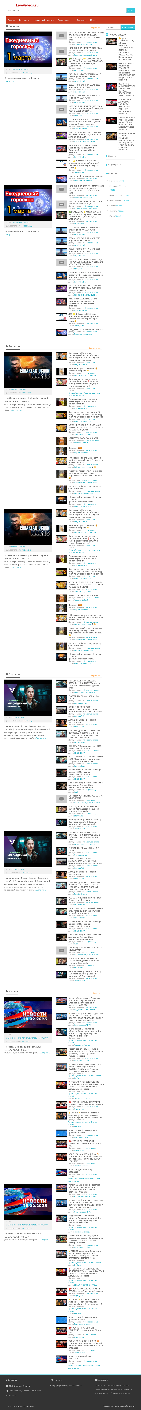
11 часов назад (91, 1135)
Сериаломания (80, 703)
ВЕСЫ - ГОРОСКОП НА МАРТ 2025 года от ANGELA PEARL (84, 96)
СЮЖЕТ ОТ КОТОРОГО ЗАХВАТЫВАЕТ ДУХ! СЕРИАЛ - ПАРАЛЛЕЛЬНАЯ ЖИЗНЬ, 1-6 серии (85, 709)
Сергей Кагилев (81, 452)
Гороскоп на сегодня (20, 69)
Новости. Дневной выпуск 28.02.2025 (23, 1046)
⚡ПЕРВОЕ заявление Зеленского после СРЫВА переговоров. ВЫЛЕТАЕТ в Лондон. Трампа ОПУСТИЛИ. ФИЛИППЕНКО (84, 1068)
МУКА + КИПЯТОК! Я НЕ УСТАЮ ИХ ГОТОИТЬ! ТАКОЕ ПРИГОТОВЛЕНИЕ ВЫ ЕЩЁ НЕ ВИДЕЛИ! (85, 427)
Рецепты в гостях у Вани (85, 375)
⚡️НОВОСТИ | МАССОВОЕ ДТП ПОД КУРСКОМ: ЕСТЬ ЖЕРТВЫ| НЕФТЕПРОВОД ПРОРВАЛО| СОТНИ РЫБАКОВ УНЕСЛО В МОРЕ (85, 1017)
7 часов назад (90, 68)
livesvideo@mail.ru (22, 1386)
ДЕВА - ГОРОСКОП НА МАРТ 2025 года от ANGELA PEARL (84, 86)
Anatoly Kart (79, 70)
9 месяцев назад (91, 750)
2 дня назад (89, 362)
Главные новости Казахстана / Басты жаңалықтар (27, 1038)
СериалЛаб (79, 716)
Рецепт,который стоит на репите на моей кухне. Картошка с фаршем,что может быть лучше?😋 (85, 474)
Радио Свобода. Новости (85, 1009)
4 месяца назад (91, 480)
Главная (11, 20)
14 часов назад (91, 78)
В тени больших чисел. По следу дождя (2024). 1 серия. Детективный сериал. (84, 772)
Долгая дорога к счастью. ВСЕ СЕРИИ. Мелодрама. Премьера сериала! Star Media (83, 808)
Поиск (130, 10)
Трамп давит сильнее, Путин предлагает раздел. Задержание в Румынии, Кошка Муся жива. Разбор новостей (85, 1052)
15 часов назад (91, 170)
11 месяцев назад (92, 440)
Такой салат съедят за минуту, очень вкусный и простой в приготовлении (84, 401)
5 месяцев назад (91, 690)
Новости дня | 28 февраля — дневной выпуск (82, 1131)
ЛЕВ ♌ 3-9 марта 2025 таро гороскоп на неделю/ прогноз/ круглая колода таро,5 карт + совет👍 (83, 164)
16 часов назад (91, 139)
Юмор (93, 20)
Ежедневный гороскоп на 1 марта (22, 78)
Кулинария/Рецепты (44, 20)
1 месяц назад (90, 432)
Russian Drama (80, 742)
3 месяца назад (91, 776)
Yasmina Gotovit (81, 442)
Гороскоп (116, 181)
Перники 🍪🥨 (75, 448)
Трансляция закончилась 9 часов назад (82, 1041)
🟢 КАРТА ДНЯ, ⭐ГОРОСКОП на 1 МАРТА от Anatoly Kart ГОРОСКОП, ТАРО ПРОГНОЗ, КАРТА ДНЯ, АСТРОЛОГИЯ (85, 62)
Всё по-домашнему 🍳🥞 (85, 467)
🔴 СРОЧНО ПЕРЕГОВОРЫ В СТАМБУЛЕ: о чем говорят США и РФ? (84, 1143)
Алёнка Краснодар (19, 389)
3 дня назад (89, 388)
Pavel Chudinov (80, 128)
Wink (76, 792)
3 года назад (90, 813)
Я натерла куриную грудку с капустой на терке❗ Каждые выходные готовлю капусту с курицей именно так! (83, 382)
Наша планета (118, 195)
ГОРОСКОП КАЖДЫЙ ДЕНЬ (85, 141)
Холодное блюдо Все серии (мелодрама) (82, 720)
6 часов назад (26, 73)
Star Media (78, 816)
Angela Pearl (79, 81)
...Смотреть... (9, 81)
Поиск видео (127, 27)
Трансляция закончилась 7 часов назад (82, 1094)
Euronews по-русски (83, 1137)
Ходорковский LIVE (82, 1025)
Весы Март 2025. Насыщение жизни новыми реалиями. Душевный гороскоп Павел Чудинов (82, 149)
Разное (115, 205)
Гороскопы (62, 1385)
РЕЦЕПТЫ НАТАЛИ (81, 364)
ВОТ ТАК (77, 1126)
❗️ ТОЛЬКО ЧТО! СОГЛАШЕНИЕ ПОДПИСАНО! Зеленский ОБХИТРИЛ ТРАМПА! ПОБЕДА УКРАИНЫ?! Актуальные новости (86, 1085)
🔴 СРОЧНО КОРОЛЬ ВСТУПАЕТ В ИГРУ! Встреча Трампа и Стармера (85, 1103)
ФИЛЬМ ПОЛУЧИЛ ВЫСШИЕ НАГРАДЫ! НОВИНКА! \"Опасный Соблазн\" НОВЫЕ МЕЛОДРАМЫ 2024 (84, 684)
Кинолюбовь (80, 766)
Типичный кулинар (82, 434)
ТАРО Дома (79, 172)
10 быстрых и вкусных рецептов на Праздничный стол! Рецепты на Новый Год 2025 (85, 460)
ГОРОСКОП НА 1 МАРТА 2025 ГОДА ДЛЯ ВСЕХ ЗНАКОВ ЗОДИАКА (85, 49)
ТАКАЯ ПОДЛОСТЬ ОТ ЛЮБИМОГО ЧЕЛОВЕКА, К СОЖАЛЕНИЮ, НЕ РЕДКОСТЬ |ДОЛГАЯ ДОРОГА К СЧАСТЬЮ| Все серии (85, 734)
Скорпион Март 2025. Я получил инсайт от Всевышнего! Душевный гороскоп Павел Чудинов (85, 121)
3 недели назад (91, 740)
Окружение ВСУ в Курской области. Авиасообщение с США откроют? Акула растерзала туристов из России (84, 1032)
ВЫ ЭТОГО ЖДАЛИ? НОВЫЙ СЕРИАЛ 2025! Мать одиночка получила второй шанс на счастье (85, 759)
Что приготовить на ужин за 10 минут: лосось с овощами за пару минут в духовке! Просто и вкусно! (86, 414)
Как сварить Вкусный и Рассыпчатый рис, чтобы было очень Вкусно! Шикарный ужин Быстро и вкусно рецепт (84, 356)
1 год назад (89, 373)
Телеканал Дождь (82, 1045)
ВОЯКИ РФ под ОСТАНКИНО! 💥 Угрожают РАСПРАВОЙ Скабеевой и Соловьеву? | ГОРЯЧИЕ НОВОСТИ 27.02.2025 (85, 1157)
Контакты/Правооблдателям (123, 1406)
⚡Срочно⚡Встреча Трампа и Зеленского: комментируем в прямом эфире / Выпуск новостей (85, 1115)
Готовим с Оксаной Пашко (85, 482)
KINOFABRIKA (79, 753)
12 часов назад (91, 113)
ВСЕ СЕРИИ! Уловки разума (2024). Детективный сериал (85, 747)
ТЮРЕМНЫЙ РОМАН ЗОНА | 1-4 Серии (83, 697)
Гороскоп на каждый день (85, 55)
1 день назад (90, 800)
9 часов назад (90, 42)
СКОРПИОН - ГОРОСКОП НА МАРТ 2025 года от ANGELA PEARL (84, 75)
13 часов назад (91, 52)
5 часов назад (90, 1007)
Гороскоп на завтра (83, 44)
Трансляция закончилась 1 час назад (84, 1075)
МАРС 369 (78, 115)
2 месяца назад (91, 464)
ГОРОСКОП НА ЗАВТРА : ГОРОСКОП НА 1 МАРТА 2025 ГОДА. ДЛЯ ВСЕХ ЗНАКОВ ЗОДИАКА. (85, 134)
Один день (79, 1109)
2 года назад (26, 393)
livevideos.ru (102, 1380)
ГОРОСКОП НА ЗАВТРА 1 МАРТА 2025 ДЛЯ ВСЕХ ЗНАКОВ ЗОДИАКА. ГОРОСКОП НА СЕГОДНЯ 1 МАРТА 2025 (86, 36)
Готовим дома (80, 408)
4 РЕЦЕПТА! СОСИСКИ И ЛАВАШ (83, 438)
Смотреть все (95, 28)
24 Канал (78, 1078)
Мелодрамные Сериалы (84, 692)
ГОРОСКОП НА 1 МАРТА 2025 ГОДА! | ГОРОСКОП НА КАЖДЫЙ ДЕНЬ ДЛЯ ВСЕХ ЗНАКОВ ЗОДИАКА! (86, 108)
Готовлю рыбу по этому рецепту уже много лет (84, 487)
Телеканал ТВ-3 (17, 717)
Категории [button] (24, 20)
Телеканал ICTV (81, 1165)
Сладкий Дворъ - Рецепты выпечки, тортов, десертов (84, 394)
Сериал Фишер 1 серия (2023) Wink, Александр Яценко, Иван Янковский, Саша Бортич (85, 785)
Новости (97, 993)
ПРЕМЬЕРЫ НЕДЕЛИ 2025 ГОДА (87, 802)
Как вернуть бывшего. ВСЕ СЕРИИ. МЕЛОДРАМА (85, 796)
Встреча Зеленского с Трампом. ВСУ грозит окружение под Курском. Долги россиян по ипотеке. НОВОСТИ (84, 1001)
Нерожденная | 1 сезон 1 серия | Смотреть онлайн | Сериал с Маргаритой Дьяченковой (84, 822)
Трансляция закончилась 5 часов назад (82, 1123)
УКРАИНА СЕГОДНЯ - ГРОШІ (85, 1098)
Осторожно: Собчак (82, 1060)
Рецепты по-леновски (83, 493)
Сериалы (81, 20)
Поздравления (65, 20)
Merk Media (79, 727)
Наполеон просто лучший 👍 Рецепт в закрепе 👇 (82, 369)
